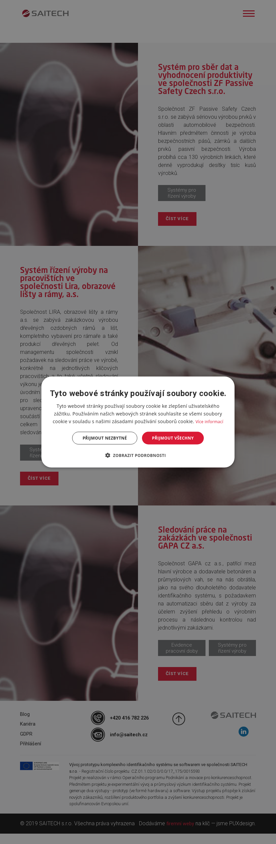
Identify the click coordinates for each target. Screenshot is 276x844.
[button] (138, 455)
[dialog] (138, 422)
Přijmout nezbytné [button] (105, 438)
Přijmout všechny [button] (173, 438)
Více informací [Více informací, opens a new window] (209, 421)
